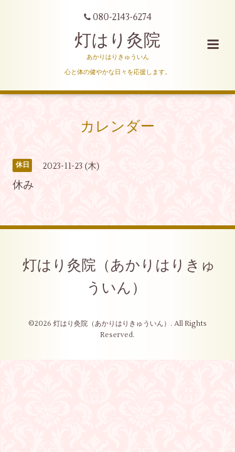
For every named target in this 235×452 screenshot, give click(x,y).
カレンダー (117, 126)
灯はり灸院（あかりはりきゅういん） (119, 277)
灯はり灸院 (117, 40)
